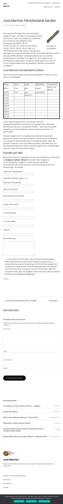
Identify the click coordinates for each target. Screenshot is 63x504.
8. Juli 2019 (57, 426)
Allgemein (23, 25)
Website (5, 371)
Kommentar (6, 331)
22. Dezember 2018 (54, 439)
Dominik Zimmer (14, 25)
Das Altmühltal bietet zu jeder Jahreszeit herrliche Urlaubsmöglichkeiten (23, 432)
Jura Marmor (6, 4)
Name (5, 354)
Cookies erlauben (19, 501)
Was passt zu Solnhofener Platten (17, 426)
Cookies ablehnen (31, 501)
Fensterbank (53, 303)
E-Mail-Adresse (8, 362)
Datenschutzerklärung (26, 276)
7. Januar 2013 (56, 414)
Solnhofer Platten (10, 414)
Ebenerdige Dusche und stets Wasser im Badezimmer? (25, 439)
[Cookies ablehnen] (61, 499)
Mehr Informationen (44, 501)
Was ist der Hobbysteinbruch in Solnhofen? (20, 420)
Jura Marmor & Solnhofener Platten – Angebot (21, 303)
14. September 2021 (54, 420)
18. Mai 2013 (56, 408)
